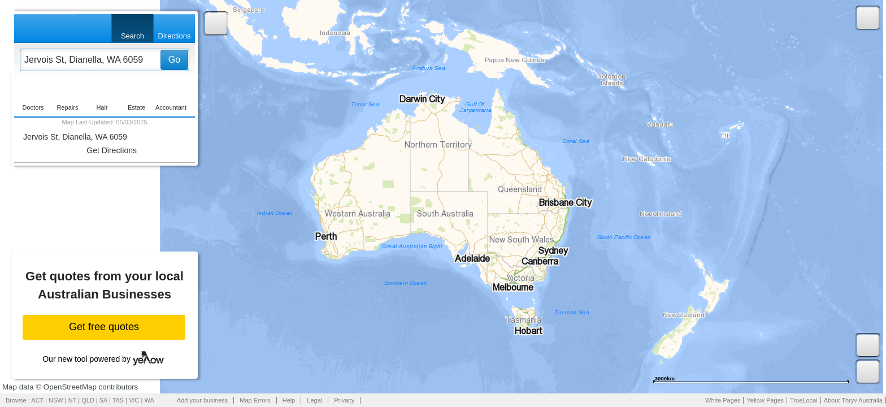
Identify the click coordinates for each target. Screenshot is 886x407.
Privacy (344, 400)
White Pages (722, 400)
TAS (118, 400)
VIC (134, 400)
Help (289, 400)
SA (103, 400)
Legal (314, 400)
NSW (56, 400)
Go (174, 59)
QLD (87, 400)
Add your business (202, 400)
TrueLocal (804, 400)
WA (149, 400)
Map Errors (255, 400)
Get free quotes (104, 326)
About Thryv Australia (853, 400)
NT (72, 400)
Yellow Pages (765, 400)
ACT (37, 400)
